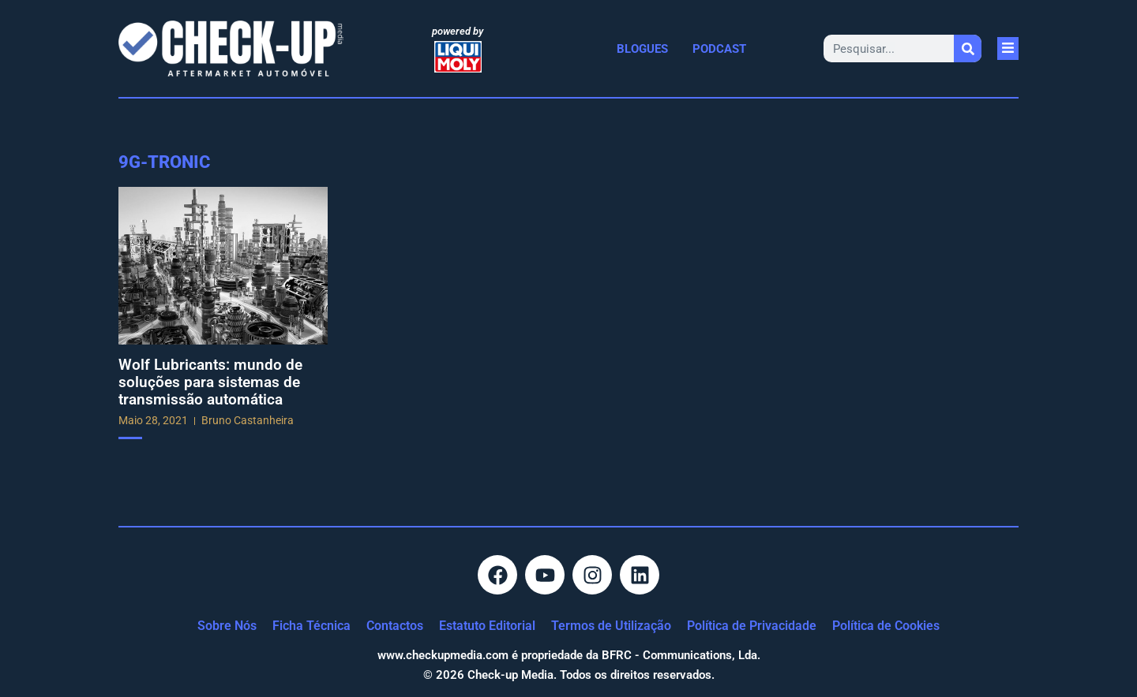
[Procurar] (967, 48)
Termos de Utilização (611, 625)
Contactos (394, 625)
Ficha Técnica (311, 625)
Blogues (642, 49)
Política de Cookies (886, 625)
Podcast (719, 49)
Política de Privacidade (751, 625)
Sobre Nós (227, 625)
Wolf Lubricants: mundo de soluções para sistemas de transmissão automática (210, 382)
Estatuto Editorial (487, 625)
